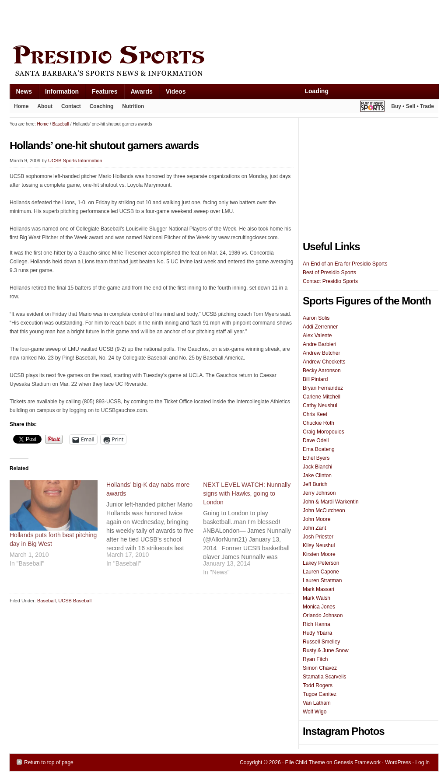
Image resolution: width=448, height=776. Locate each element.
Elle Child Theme (305, 762)
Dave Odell (316, 440)
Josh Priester (318, 537)
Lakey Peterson (321, 563)
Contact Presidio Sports (330, 281)
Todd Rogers (317, 685)
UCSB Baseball (74, 600)
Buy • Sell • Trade (412, 106)
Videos (176, 91)
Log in (422, 762)
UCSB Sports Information (75, 160)
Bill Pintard (315, 379)
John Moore (316, 519)
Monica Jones (319, 607)
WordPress (398, 762)
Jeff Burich (315, 484)
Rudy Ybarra (317, 633)
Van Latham (317, 703)
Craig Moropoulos (323, 432)
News (21, 93)
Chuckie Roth (318, 423)
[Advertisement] (169, 20)
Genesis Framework (357, 762)
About (42, 108)
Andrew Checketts (324, 362)
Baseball (46, 600)
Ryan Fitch (315, 659)
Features (101, 93)
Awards (138, 93)
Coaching (102, 106)
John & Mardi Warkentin (331, 502)
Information (58, 93)
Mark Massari (318, 589)
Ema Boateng (319, 449)
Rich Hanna (316, 624)
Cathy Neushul (320, 405)
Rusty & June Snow (326, 650)
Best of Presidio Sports (329, 272)
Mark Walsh (316, 598)
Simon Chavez (320, 668)
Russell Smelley (321, 642)
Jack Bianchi (317, 467)
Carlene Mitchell (321, 397)
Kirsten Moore (319, 554)
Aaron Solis (316, 318)
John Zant (314, 528)
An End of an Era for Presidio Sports (345, 264)
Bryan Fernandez (323, 388)
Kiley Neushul (319, 545)
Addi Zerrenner (320, 327)
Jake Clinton (317, 475)
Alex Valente (317, 335)
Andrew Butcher (321, 353)
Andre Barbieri (319, 344)
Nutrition (133, 106)
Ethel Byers (316, 458)
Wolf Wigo (314, 712)
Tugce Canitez (319, 694)
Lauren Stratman (322, 580)
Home (21, 106)
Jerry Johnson (319, 493)
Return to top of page (49, 762)
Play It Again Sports (372, 107)
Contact (71, 106)
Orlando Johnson (323, 615)
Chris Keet (315, 414)
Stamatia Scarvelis (324, 677)
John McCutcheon (324, 510)
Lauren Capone (321, 572)
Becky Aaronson (322, 370)
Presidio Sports (224, 62)
